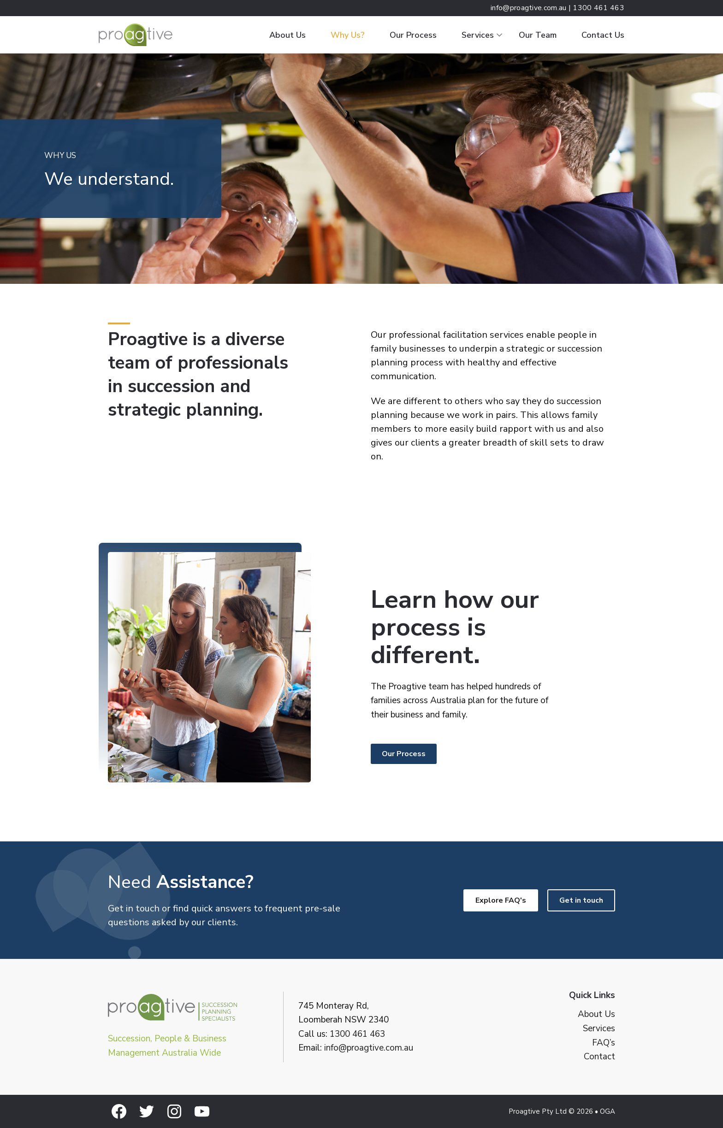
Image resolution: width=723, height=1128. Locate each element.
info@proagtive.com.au (368, 1048)
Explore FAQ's (500, 900)
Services (478, 35)
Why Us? (348, 35)
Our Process (413, 35)
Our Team (538, 35)
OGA (607, 1111)
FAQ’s (603, 1043)
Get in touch (581, 900)
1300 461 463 (357, 1034)
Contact (599, 1057)
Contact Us (602, 35)
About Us (287, 35)
